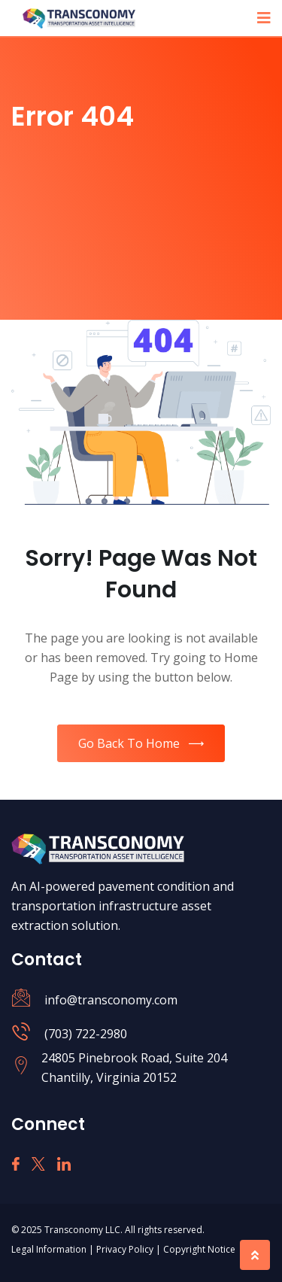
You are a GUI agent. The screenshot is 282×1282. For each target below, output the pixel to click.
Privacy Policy (126, 1249)
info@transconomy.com (110, 1000)
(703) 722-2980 (85, 1033)
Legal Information (50, 1249)
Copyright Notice (199, 1249)
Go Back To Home (141, 743)
